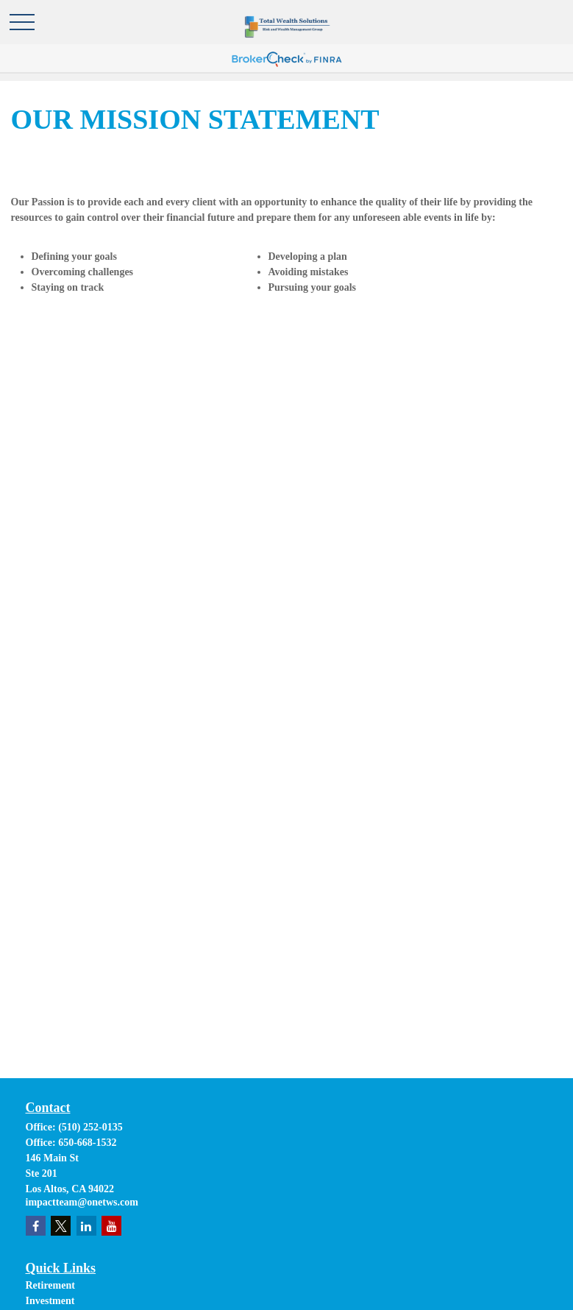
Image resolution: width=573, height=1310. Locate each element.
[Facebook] (36, 1226)
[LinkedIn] (86, 1226)
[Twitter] (61, 1226)
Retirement (50, 1285)
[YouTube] (111, 1226)
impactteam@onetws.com (82, 1202)
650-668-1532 (87, 1142)
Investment (50, 1300)
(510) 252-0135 (90, 1127)
